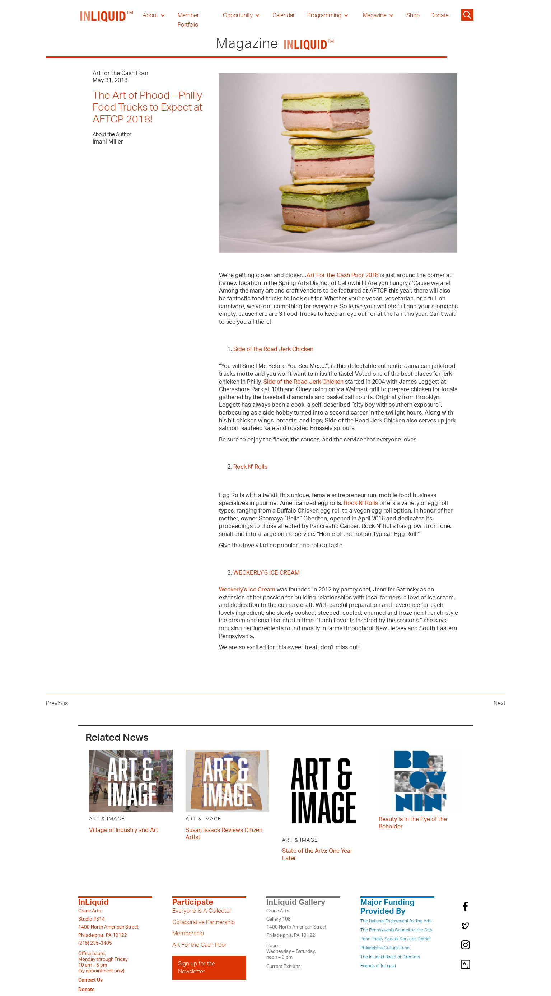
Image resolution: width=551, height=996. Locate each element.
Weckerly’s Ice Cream (247, 590)
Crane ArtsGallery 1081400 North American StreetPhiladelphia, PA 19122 (296, 923)
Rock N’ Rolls (250, 467)
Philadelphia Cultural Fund (385, 948)
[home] (107, 20)
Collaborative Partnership (203, 922)
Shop (413, 15)
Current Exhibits (283, 966)
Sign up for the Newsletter (196, 967)
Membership (188, 933)
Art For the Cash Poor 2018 (342, 275)
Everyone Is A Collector (201, 911)
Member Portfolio (188, 20)
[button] (153, 15)
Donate (439, 15)
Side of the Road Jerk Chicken (273, 349)
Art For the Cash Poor (199, 945)
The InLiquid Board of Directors (390, 957)
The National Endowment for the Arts (395, 921)
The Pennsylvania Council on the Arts (396, 930)
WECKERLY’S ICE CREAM (266, 573)
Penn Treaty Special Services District (395, 939)
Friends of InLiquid (378, 966)
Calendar (283, 15)
